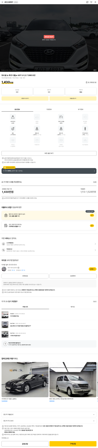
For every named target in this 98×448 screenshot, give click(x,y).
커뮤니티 (25, 307)
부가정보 (80, 109)
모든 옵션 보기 (49, 153)
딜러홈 (92, 269)
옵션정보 (17, 109)
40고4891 (11, 2)
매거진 (73, 307)
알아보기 (49, 215)
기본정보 (49, 109)
